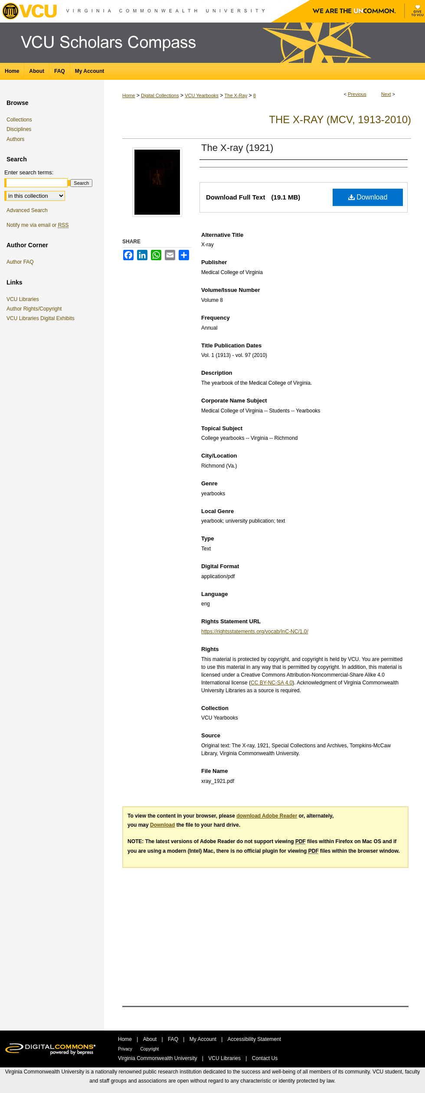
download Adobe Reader (266, 816)
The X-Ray (236, 95)
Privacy (126, 1049)
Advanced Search (27, 210)
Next (386, 94)
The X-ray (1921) (237, 147)
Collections (19, 120)
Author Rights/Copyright (36, 309)
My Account (204, 1039)
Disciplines (19, 129)
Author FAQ (20, 262)
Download (368, 197)
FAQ (174, 1039)
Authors (15, 139)
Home (128, 95)
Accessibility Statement (254, 1039)
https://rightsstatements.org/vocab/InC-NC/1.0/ (254, 631)
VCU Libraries (24, 299)
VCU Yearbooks (202, 95)
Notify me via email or (38, 225)
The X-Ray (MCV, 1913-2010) (340, 119)
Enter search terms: (28, 172)
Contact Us (265, 1058)
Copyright (150, 1049)
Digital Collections (160, 95)
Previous (357, 94)
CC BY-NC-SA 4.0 (271, 683)
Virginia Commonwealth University (158, 1058)
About (150, 1039)
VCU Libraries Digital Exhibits (42, 318)
